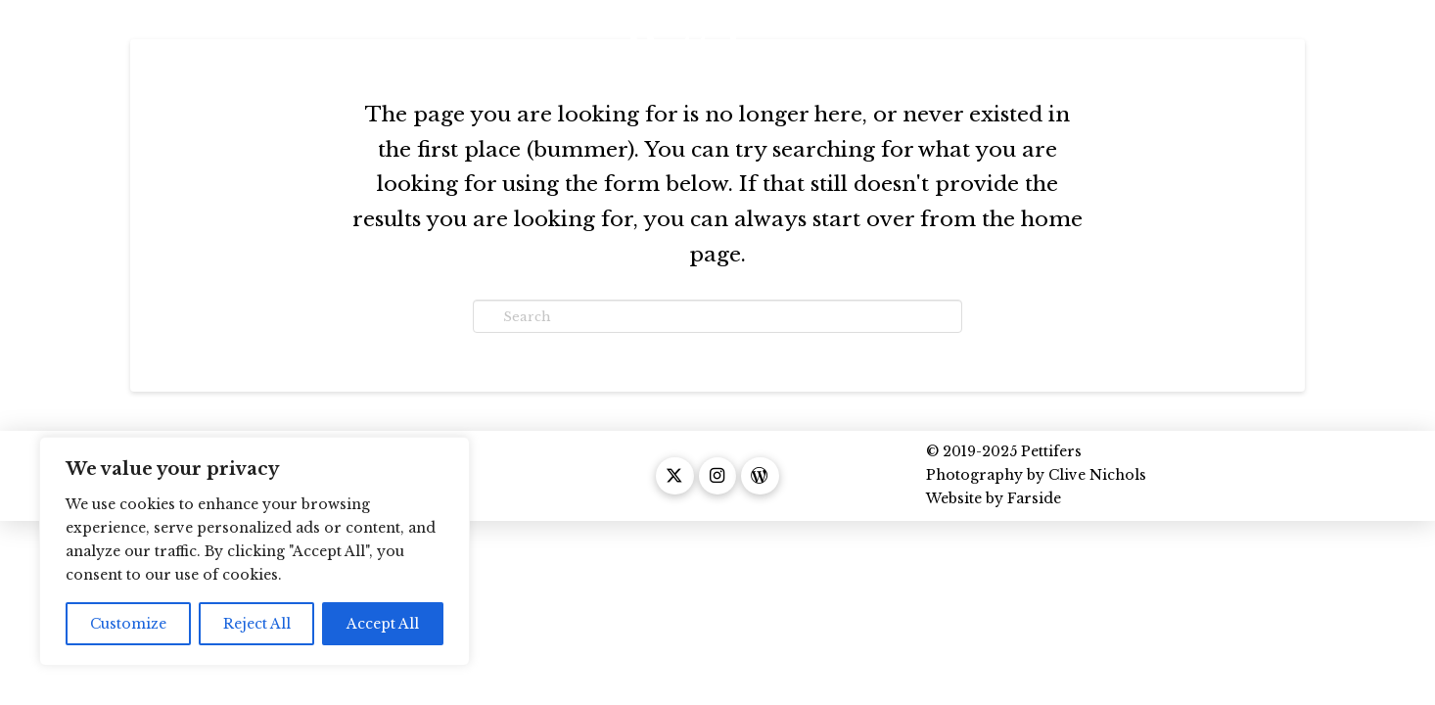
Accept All (383, 624)
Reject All (257, 624)
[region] (254, 551)
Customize (128, 624)
